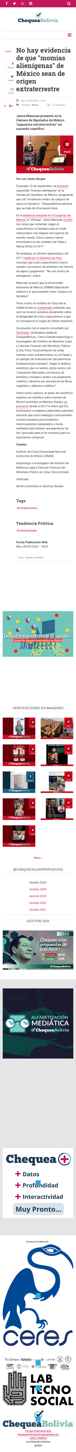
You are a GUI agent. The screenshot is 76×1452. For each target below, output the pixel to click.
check (8, 51)
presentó (62, 186)
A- (5, 106)
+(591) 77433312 (38, 1438)
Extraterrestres (28, 508)
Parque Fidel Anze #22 (38, 1431)
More (37, 858)
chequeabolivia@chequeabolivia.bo (38, 1434)
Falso (36, 105)
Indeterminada (28, 530)
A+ (11, 106)
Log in (21, 557)
